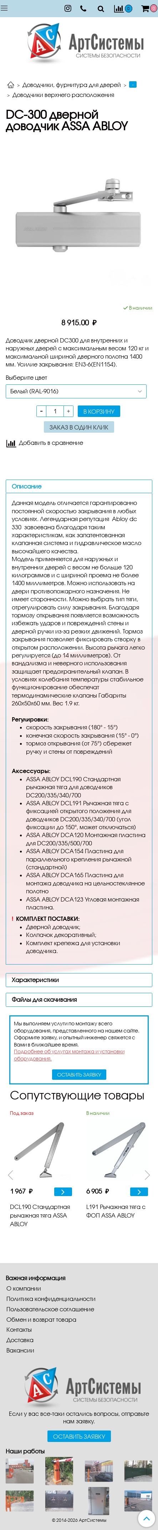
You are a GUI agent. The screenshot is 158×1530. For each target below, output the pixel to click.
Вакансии (20, 1350)
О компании (23, 1288)
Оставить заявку (79, 1436)
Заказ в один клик (79, 427)
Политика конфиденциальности (51, 1298)
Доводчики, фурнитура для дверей (71, 84)
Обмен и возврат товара (41, 1319)
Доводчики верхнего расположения (63, 94)
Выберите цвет (26, 377)
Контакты (19, 1329)
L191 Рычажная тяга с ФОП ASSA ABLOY (116, 1211)
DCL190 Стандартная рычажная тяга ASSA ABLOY (40, 1215)
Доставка (20, 1339)
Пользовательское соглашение (50, 1309)
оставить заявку (79, 1075)
